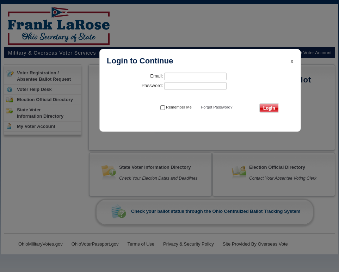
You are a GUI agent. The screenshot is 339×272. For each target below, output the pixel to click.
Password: (184, 86)
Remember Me (176, 107)
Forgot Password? (216, 107)
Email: (188, 76)
